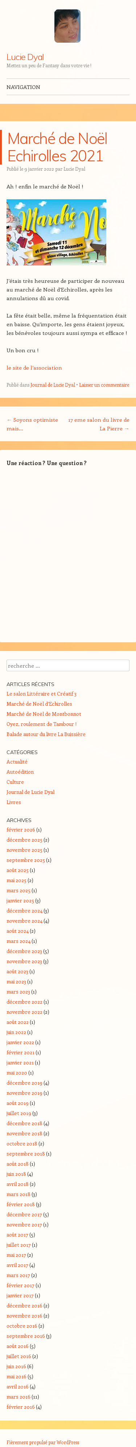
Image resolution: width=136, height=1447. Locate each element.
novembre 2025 (24, 849)
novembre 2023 (24, 961)
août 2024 (18, 930)
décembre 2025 (24, 839)
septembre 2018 (26, 1153)
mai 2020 (17, 1072)
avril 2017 (17, 1264)
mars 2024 (18, 940)
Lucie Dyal (25, 56)
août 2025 (18, 870)
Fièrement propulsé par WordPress (43, 1442)
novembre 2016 (24, 1315)
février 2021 (20, 1052)
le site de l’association (34, 367)
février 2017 (20, 1285)
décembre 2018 (24, 1123)
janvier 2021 (20, 1062)
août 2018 (18, 1163)
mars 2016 (18, 1396)
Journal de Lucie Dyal (52, 385)
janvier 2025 (20, 900)
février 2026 (21, 829)
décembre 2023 (24, 951)
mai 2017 (16, 1254)
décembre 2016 (24, 1305)
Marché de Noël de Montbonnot (44, 713)
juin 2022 (16, 1032)
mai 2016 (16, 1376)
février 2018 (21, 1204)
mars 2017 (18, 1275)
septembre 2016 (26, 1335)
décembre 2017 (24, 1214)
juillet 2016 (19, 1356)
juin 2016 (16, 1366)
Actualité (17, 761)
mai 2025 (16, 880)
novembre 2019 (24, 1092)
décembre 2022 (24, 1001)
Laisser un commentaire (104, 385)
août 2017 (17, 1234)
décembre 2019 (24, 1082)
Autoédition (20, 771)
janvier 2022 (20, 1042)
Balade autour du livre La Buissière (46, 734)
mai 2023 (16, 981)
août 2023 (17, 971)
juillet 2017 (19, 1244)
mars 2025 (18, 890)
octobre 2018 (22, 1143)
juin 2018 (16, 1173)
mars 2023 (18, 991)
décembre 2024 (24, 910)
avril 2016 (18, 1386)
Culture (15, 781)
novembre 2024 (24, 920)
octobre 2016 (22, 1325)
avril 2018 (18, 1183)
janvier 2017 (20, 1295)
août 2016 (18, 1345)
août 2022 (18, 1021)
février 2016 (21, 1406)
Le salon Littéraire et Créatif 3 (42, 693)
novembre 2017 (24, 1224)
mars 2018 (18, 1194)
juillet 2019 (19, 1113)
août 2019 (18, 1102)
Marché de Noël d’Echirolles (39, 703)
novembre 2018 (24, 1133)
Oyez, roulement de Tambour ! (42, 723)
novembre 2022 (24, 1011)
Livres (14, 802)
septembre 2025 (26, 859)
